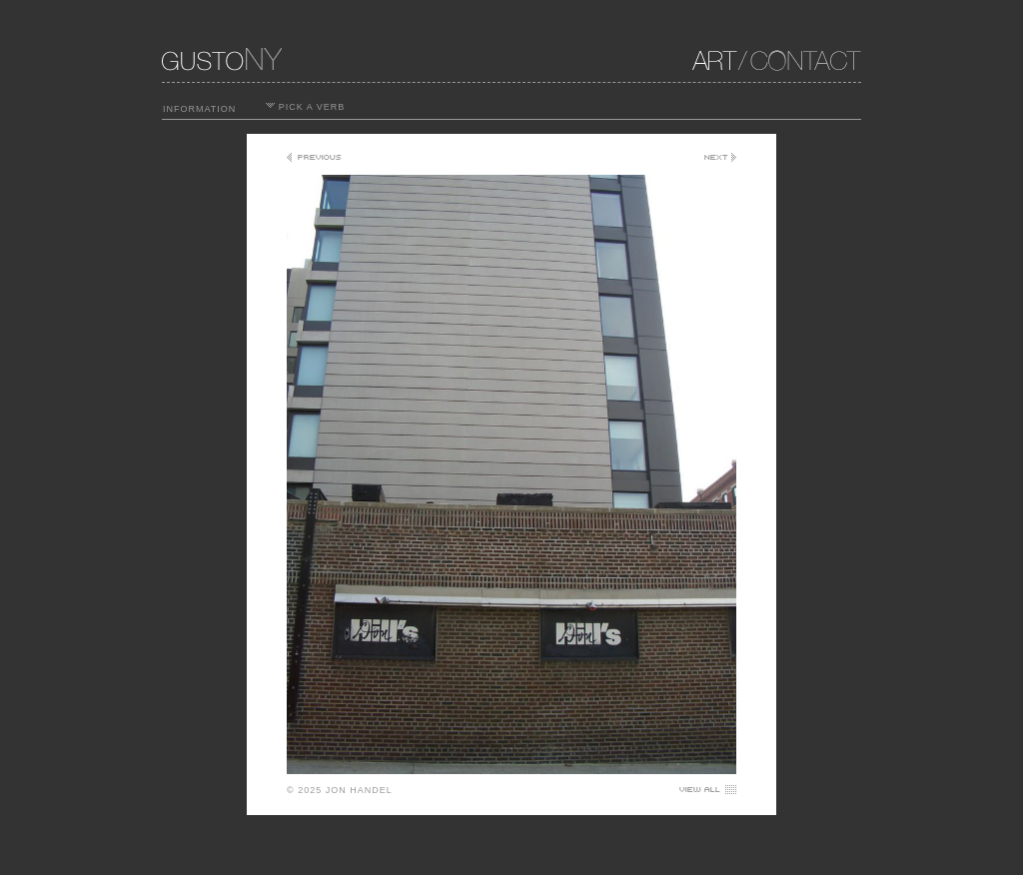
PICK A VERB (305, 107)
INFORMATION (199, 109)
